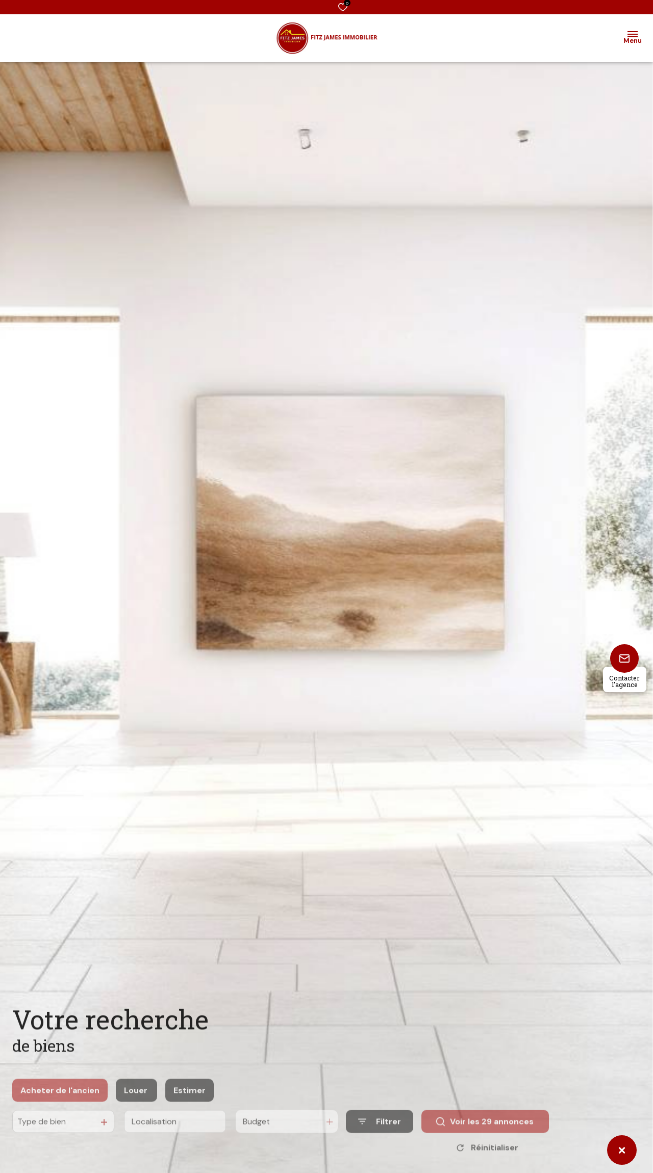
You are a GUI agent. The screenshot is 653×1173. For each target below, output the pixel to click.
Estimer (189, 1101)
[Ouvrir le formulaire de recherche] (379, 1132)
